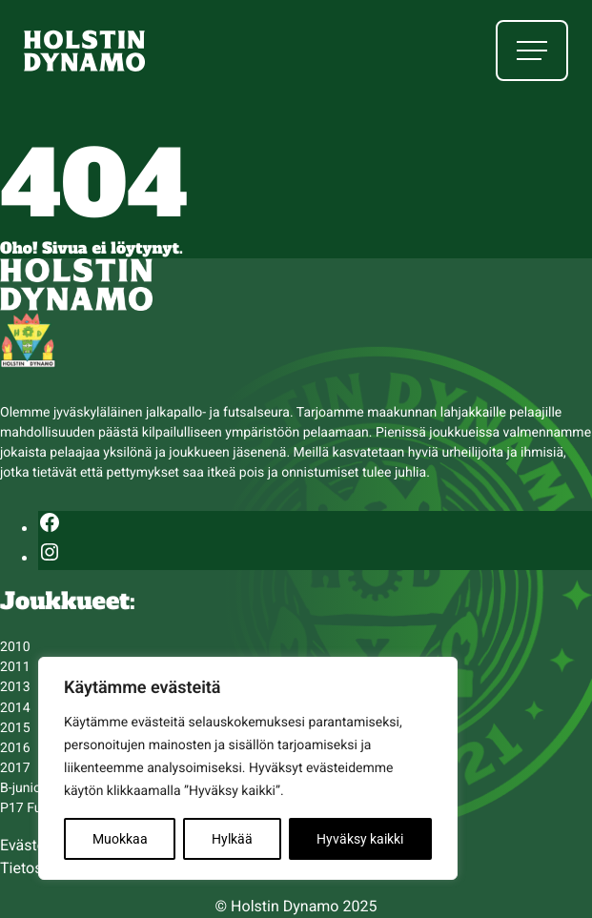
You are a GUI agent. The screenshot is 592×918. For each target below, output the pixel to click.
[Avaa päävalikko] (532, 50)
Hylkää (232, 839)
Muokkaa (120, 839)
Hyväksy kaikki (359, 839)
